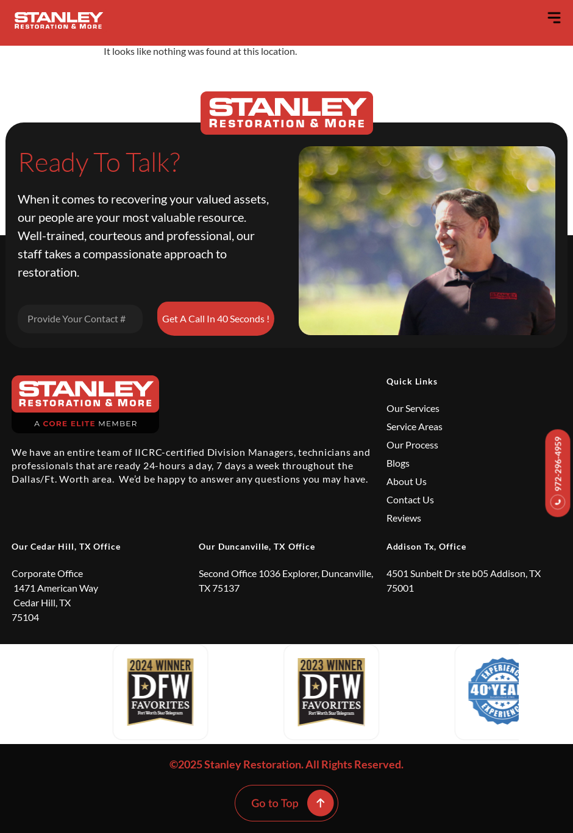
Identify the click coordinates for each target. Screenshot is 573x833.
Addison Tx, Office (426, 546)
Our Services (413, 408)
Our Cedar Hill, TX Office (66, 546)
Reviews (403, 517)
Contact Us (410, 499)
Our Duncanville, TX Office (257, 546)
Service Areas (414, 426)
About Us (406, 481)
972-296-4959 (558, 472)
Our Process (412, 444)
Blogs (398, 463)
